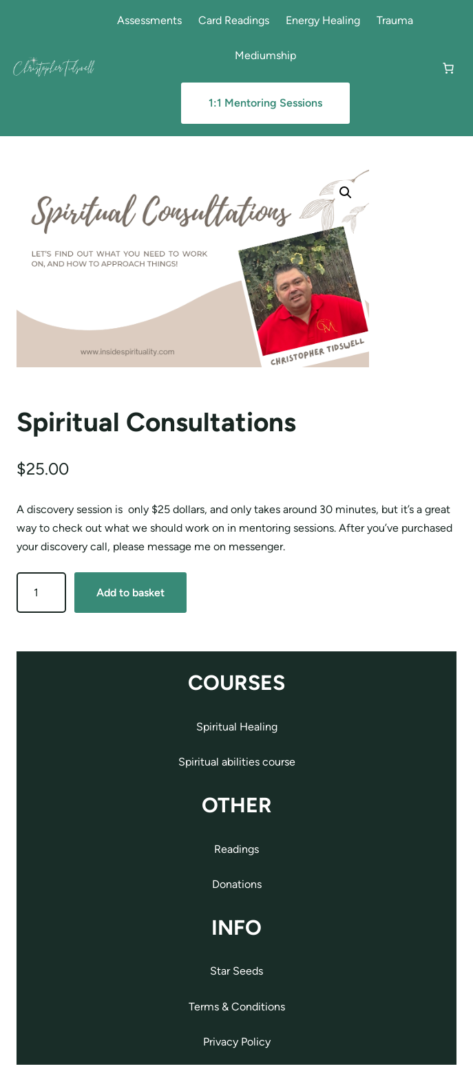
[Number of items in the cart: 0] (448, 68)
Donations (237, 884)
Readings (236, 849)
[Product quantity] (41, 592)
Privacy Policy (237, 1041)
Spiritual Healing (236, 726)
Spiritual (200, 761)
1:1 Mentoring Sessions (265, 102)
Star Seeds (236, 970)
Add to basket (130, 592)
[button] (345, 192)
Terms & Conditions (237, 1006)
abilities (242, 761)
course (278, 761)
